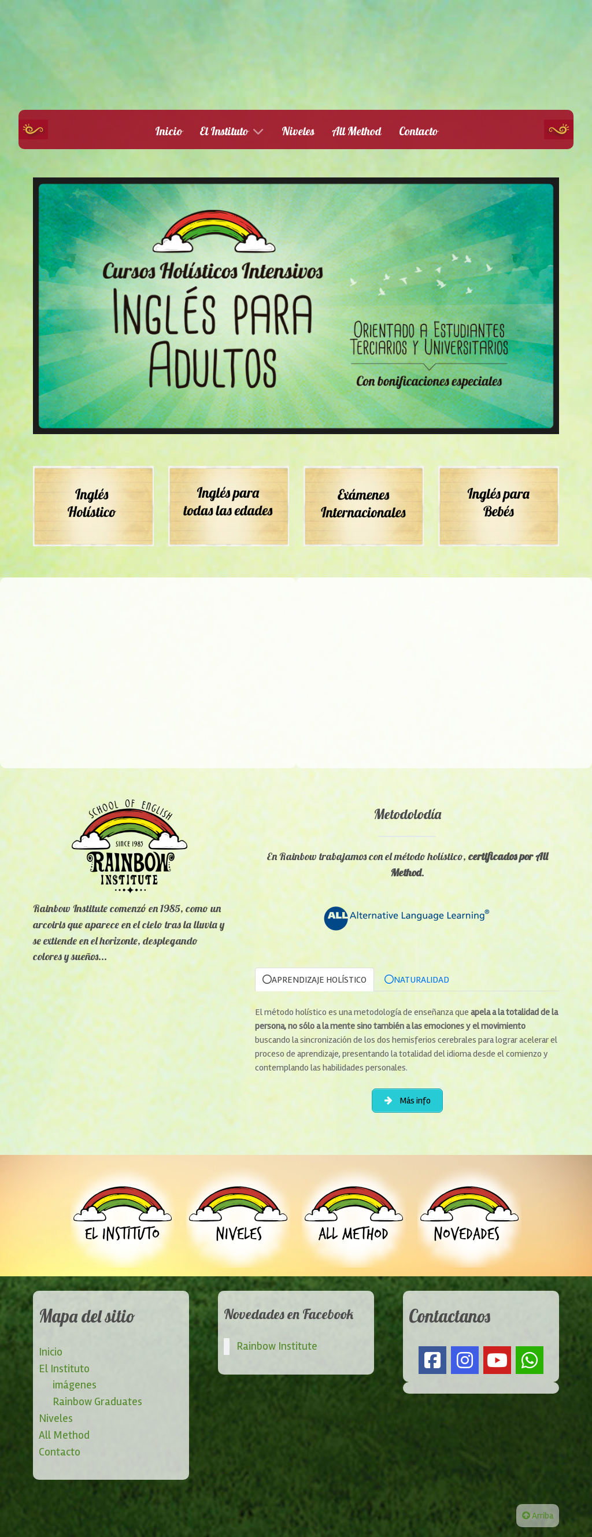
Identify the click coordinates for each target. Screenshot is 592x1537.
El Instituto (64, 1369)
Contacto (59, 1452)
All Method (64, 1435)
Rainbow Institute (276, 1346)
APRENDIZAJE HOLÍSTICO (314, 980)
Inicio (50, 1352)
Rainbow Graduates (97, 1402)
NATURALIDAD (416, 980)
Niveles (56, 1418)
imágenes (75, 1385)
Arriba (537, 1515)
